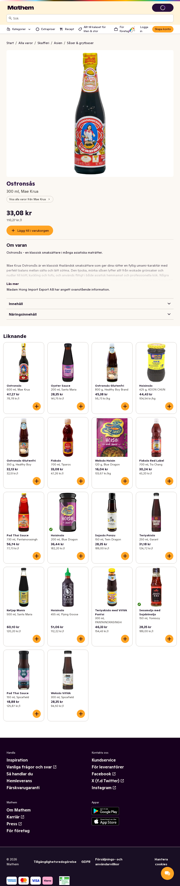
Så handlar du (19, 774)
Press (14, 824)
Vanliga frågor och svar (31, 767)
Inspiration (17, 760)
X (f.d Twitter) (108, 780)
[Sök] (10, 18)
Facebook (104, 774)
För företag (18, 830)
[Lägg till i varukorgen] (37, 406)
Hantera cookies (161, 861)
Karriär (15, 817)
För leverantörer (108, 767)
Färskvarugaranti (23, 787)
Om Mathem (18, 810)
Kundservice (104, 760)
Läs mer (12, 283)
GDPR (85, 862)
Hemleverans (19, 780)
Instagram (104, 787)
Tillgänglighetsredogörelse (55, 862)
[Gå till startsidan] (20, 8)
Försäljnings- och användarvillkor (108, 861)
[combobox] (92, 18)
